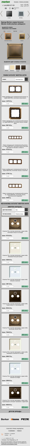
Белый (6, 70)
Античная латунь (8, 40)
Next (29, 14)
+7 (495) (8, 5)
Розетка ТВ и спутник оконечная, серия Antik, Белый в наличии (15, 280)
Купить (24, 103)
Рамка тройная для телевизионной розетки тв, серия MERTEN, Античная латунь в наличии (15, 170)
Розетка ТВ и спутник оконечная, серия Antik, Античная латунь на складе (15, 232)
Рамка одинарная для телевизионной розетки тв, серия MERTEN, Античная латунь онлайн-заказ (15, 122)
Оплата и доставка (23, 1)
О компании (11, 430)
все (4, 31)
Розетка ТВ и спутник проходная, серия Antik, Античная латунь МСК (15, 328)
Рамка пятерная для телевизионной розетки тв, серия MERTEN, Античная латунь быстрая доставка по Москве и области (15, 146)
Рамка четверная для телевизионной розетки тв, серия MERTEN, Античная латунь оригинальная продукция (15, 195)
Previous (1, 14)
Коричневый (23, 70)
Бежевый (12, 70)
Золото (22, 40)
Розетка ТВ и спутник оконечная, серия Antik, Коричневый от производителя (15, 304)
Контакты (16, 1)
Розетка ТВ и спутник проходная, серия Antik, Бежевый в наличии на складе (15, 352)
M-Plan (21, 17)
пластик (15, 31)
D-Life (9, 17)
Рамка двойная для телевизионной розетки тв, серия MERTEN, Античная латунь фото (15, 97)
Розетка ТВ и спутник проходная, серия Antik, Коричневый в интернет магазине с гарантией (15, 401)
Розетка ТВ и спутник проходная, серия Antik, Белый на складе (15, 377)
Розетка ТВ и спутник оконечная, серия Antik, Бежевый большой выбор (15, 256)
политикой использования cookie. (9, 444)
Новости (19, 430)
